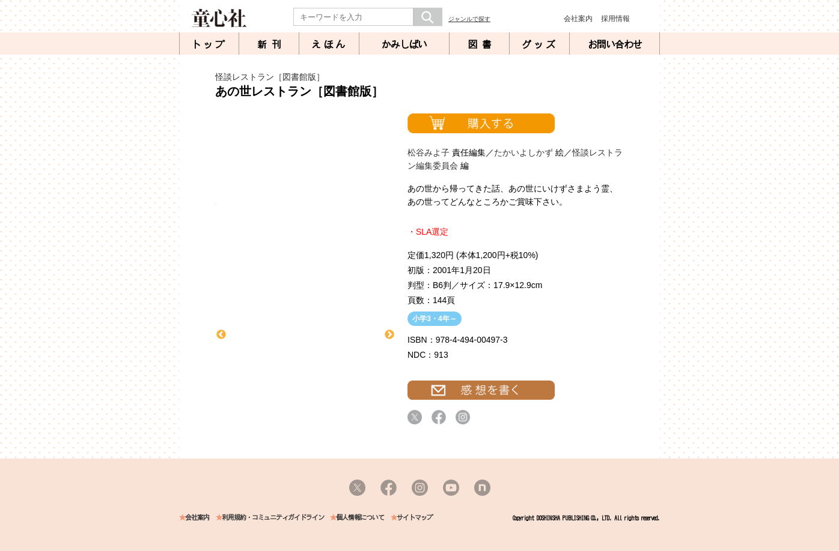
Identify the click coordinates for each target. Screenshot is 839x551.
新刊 (271, 44)
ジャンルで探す (469, 19)
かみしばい (404, 44)
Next (389, 335)
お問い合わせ (615, 44)
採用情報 (615, 18)
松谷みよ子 (428, 152)
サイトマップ (415, 517)
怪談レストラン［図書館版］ (270, 77)
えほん (329, 44)
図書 (482, 44)
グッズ (540, 44)
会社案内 (578, 18)
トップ (209, 44)
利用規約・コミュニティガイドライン (273, 517)
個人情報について (360, 517)
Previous (221, 335)
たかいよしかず (523, 152)
